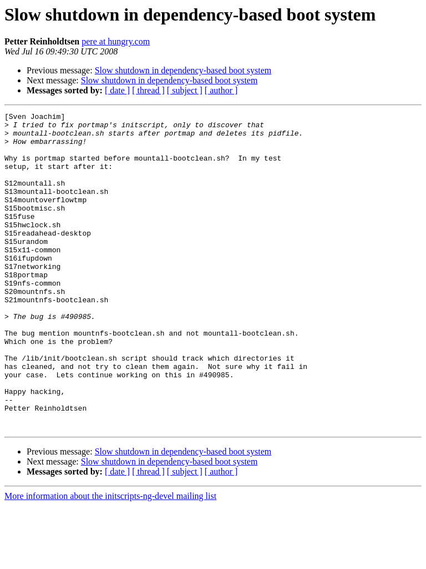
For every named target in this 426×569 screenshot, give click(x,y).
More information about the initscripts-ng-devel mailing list (110, 559)
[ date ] (117, 90)
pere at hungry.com (116, 41)
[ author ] (221, 90)
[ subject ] (184, 90)
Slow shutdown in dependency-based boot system (183, 70)
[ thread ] (148, 90)
